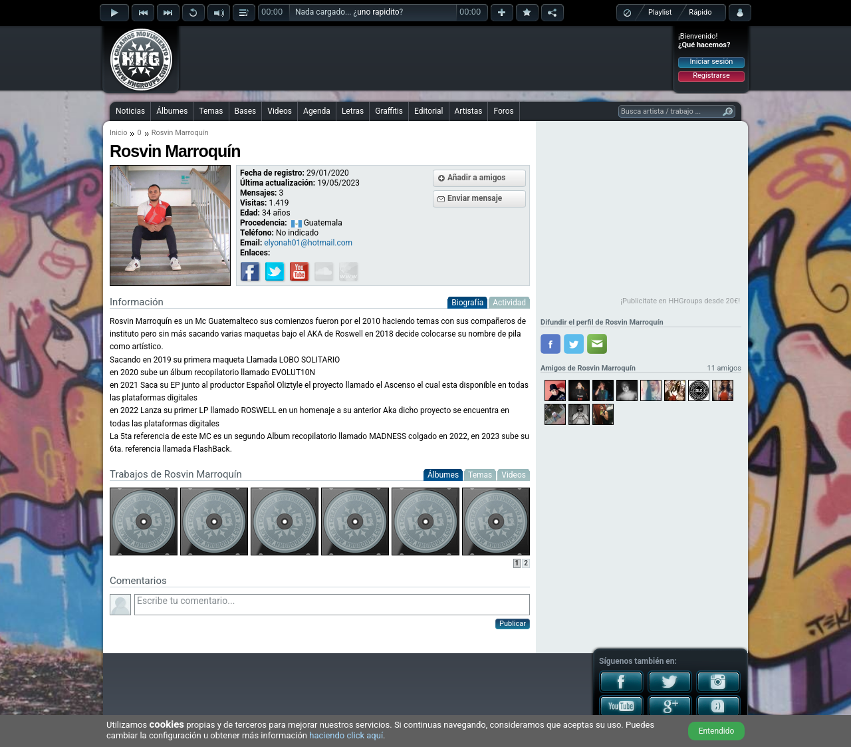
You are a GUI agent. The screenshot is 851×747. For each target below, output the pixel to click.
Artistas (469, 111)
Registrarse (711, 75)
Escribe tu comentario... (332, 604)
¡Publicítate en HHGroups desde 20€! (680, 301)
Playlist (659, 12)
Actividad (509, 302)
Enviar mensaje (474, 198)
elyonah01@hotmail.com (308, 242)
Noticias (130, 111)
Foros (503, 111)
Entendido (717, 731)
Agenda (316, 111)
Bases (246, 111)
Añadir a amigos (476, 177)
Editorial (428, 111)
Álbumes (171, 111)
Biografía (467, 302)
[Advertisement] (426, 58)
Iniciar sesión (711, 61)
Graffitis (389, 111)
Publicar (512, 623)
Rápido (700, 12)
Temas (211, 111)
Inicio (118, 132)
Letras (353, 111)
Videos (279, 111)
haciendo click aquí (346, 735)
